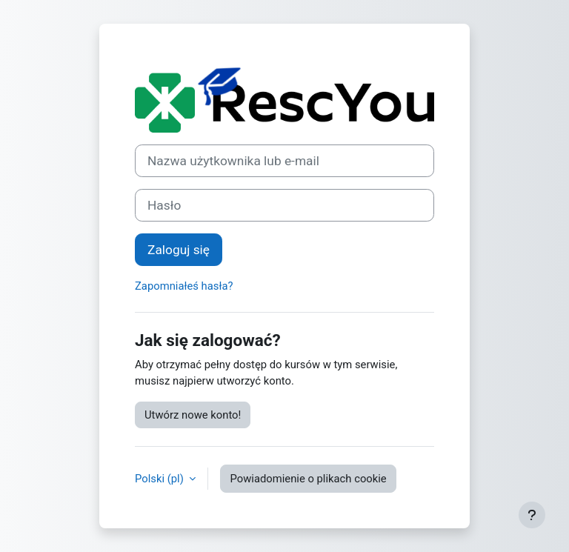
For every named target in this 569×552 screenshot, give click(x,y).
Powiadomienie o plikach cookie (308, 478)
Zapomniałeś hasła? (184, 286)
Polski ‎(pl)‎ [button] (160, 478)
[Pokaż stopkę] (532, 515)
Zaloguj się (178, 249)
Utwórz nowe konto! (192, 415)
